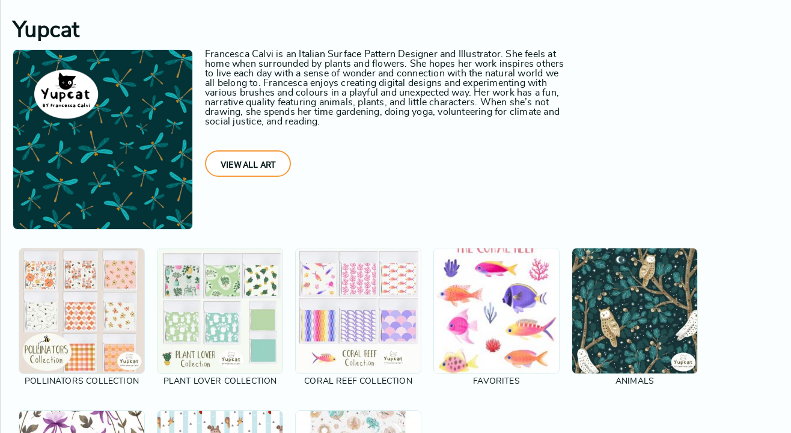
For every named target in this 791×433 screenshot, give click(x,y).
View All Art (248, 165)
